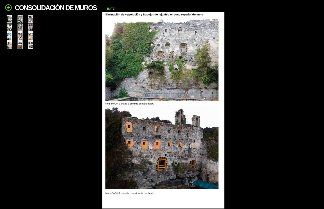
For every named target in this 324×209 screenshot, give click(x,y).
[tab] (9, 19)
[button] (211, 9)
